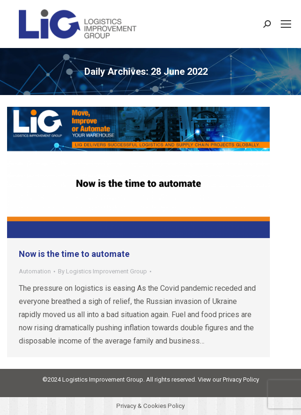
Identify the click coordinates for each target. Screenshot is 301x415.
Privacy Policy (241, 379)
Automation (35, 271)
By (102, 271)
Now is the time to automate (74, 254)
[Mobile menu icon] (286, 24)
